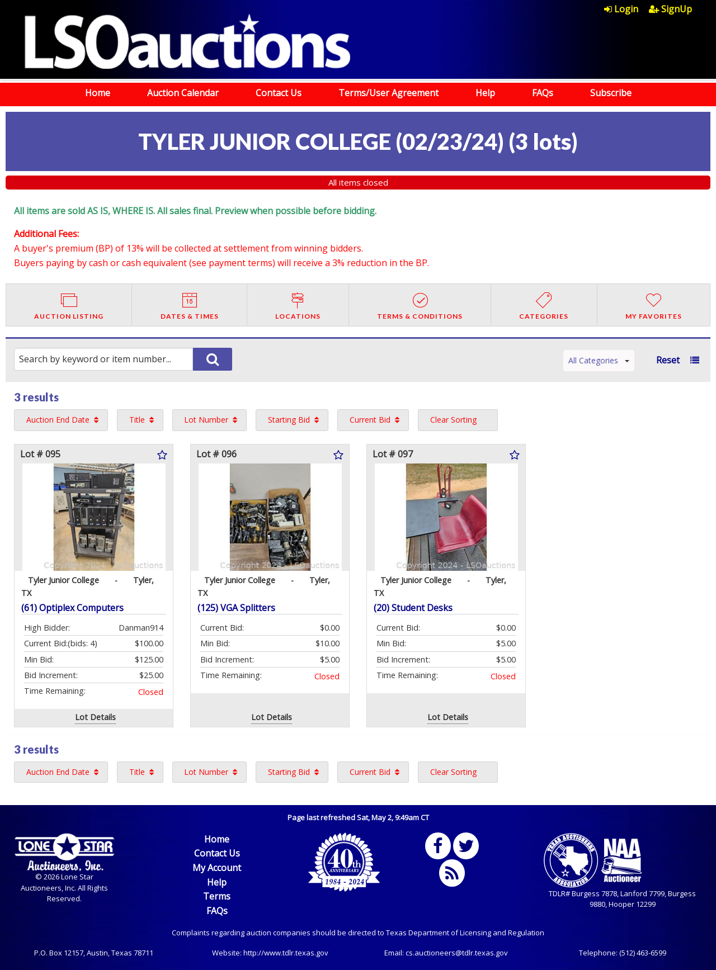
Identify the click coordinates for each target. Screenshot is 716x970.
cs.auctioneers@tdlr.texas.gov (457, 953)
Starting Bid (289, 419)
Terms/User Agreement (388, 93)
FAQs (542, 93)
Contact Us (279, 93)
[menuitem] (626, 8)
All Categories (598, 360)
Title (137, 419)
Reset (668, 360)
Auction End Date (58, 419)
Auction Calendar (183, 93)
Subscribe (611, 93)
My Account (216, 868)
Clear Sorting (453, 419)
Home (97, 93)
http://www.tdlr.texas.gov (285, 953)
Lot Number (206, 419)
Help (485, 93)
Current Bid (370, 419)
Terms (216, 896)
